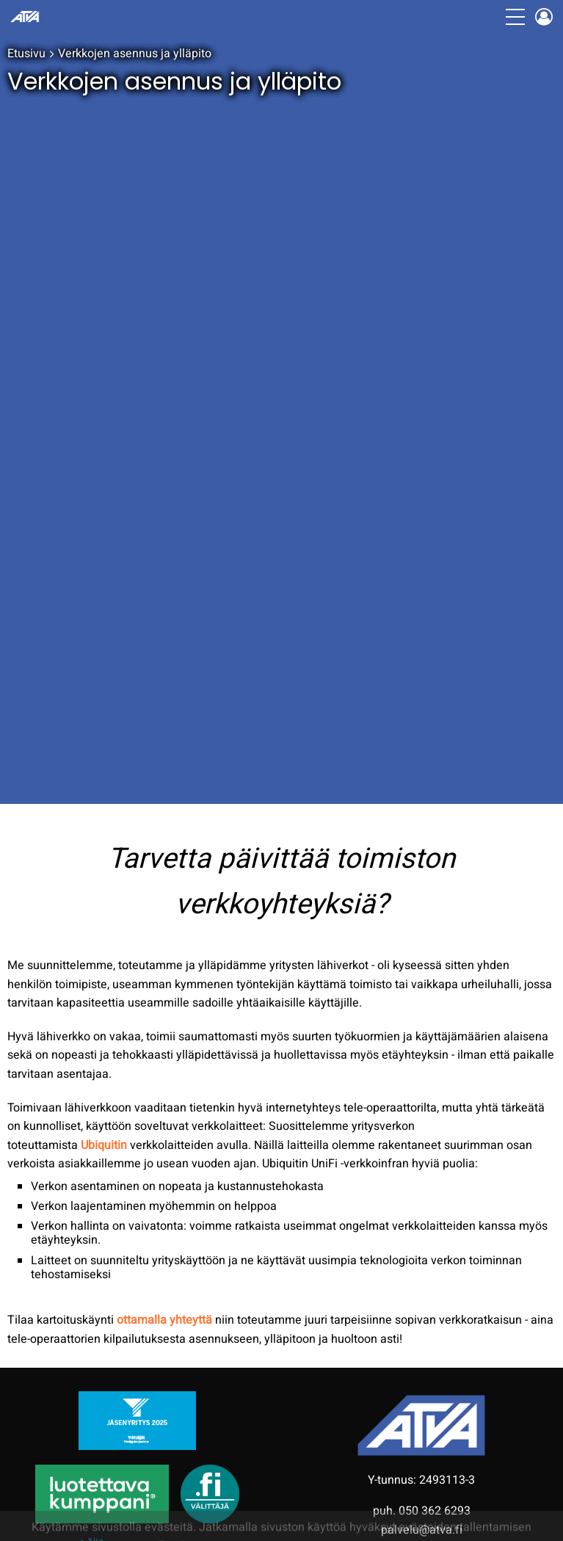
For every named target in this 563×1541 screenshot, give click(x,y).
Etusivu (26, 53)
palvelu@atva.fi (421, 1530)
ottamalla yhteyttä (164, 1320)
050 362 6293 (435, 1511)
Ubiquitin (104, 1145)
